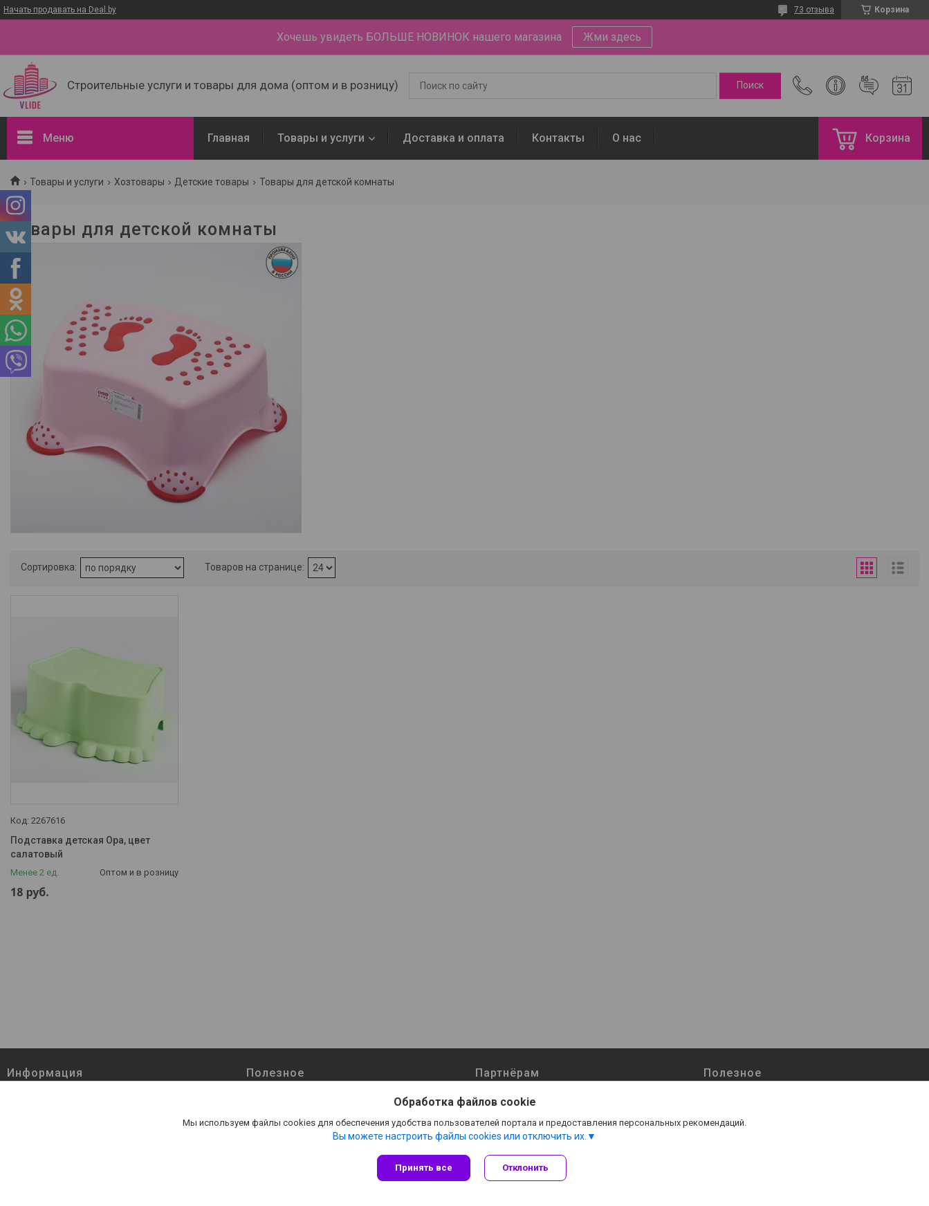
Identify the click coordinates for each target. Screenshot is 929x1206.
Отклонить (525, 1167)
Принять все (423, 1167)
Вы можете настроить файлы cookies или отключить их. (460, 1136)
